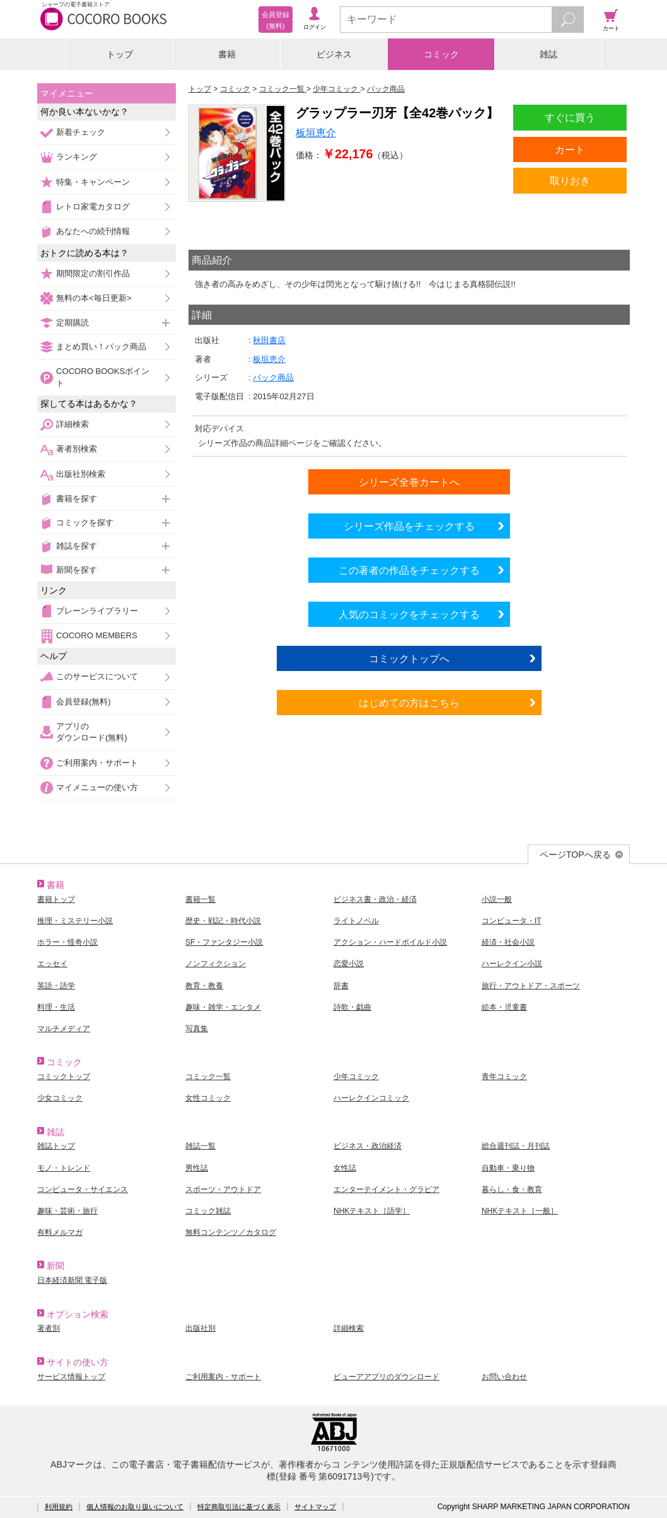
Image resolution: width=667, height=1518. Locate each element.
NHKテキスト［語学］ (372, 1210)
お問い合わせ (504, 1376)
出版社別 (200, 1328)
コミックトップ (63, 1076)
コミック (441, 54)
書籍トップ (56, 899)
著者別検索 (76, 448)
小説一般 (497, 899)
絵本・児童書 (504, 1007)
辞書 (341, 985)
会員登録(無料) (83, 701)
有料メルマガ (60, 1232)
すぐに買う (570, 117)
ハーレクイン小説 (512, 963)
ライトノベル (356, 920)
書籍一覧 (200, 899)
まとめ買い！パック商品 (101, 346)
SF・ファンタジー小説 (224, 942)
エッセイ (52, 963)
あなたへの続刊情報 (93, 231)
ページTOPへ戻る (575, 854)
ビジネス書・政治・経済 (375, 899)
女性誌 (345, 1168)
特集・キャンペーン (93, 182)
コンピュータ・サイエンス (82, 1189)
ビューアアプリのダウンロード (386, 1376)
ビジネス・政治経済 (368, 1145)
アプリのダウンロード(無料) (91, 731)
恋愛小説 (349, 963)
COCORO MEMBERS (96, 635)
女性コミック (208, 1098)
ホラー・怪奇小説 (67, 942)
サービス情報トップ (71, 1376)
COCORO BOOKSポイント (102, 376)
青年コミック (504, 1076)
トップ (120, 54)
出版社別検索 (80, 474)
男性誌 (196, 1168)
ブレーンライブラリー (97, 611)
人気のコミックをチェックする (409, 614)
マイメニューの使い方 (97, 787)
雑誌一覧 (200, 1145)
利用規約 (58, 1506)
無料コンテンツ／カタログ (230, 1232)
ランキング (76, 156)
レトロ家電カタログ (93, 206)
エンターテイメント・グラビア (386, 1189)
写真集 (196, 1028)
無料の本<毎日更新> (93, 298)
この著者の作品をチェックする (409, 570)
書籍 (227, 54)
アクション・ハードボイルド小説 (390, 942)
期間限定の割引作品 (93, 273)
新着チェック (80, 132)
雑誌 (548, 54)
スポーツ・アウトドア (223, 1189)
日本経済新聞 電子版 (72, 1280)
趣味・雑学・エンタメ (223, 1007)
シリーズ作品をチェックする (409, 526)
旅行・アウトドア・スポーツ (531, 985)
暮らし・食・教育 (512, 1189)
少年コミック (356, 1076)
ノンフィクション (215, 963)
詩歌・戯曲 (352, 1007)
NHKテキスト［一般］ (520, 1210)
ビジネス (334, 54)
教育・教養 (204, 985)
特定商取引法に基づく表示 (239, 1506)
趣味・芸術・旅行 (67, 1210)
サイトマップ (315, 1506)
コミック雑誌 (208, 1210)
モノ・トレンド (63, 1168)
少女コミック (60, 1098)
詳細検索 (72, 424)
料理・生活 (56, 1007)
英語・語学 (56, 985)
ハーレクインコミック (371, 1098)
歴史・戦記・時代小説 (223, 920)
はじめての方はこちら (409, 702)
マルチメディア (63, 1028)
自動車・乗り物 (508, 1168)
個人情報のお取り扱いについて (134, 1506)
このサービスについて (97, 676)
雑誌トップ (56, 1145)
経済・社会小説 (508, 942)
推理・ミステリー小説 (75, 920)
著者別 (48, 1328)
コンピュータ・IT (512, 920)
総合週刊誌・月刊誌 (516, 1145)
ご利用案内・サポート (97, 763)
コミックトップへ (409, 658)
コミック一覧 (208, 1076)
